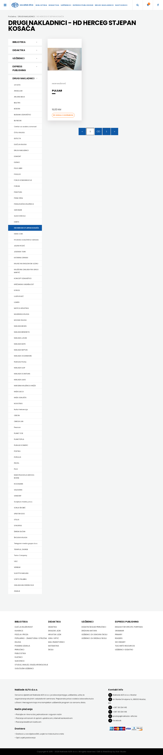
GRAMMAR (119, 630)
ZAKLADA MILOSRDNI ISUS (24, 585)
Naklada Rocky (20, 362)
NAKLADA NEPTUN (21, 350)
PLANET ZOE (18, 433)
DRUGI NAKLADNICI (104, 5)
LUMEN (16, 302)
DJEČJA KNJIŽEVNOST (24, 627)
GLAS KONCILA (19, 216)
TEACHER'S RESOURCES (125, 646)
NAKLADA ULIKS (20, 380)
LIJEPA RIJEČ (19, 296)
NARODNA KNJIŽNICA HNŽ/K (25, 385)
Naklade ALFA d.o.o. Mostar (125, 695)
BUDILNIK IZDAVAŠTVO (22, 114)
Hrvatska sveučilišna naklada (26, 240)
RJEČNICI (19, 657)
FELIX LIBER (18, 168)
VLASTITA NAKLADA (21, 573)
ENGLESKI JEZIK (54, 630)
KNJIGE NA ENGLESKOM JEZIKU (26, 263)
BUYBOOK (18, 120)
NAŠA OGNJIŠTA (20, 397)
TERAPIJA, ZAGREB (21, 549)
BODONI (17, 109)
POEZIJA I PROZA (21, 634)
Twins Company (20, 555)
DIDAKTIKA (54, 5)
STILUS (16, 519)
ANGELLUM (18, 91)
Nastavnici (121, 5)
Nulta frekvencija (21, 409)
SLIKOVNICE (19, 661)
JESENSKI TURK (20, 252)
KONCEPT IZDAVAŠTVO (22, 278)
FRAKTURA (18, 192)
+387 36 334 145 (120, 707)
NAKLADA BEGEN (20, 326)
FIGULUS (17, 174)
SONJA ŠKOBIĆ (19, 508)
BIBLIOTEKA (41, 5)
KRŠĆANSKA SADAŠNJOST (24, 284)
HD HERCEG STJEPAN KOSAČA (26, 228)
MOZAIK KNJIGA (20, 320)
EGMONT (17, 156)
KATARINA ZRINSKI (21, 257)
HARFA (16, 222)
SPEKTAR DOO (19, 513)
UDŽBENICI (66, 5)
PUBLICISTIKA (20, 653)
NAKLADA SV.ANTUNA (22, 374)
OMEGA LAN (18, 421)
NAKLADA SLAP (19, 368)
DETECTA (17, 138)
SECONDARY (120, 642)
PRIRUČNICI (19, 649)
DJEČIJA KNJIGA (20, 144)
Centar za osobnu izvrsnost (25, 126)
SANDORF (17, 496)
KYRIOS (17, 290)
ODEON (17, 415)
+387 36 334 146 (120, 712)
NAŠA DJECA (19, 391)
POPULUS (17, 457)
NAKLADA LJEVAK (20, 338)
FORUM (17, 186)
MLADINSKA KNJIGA (21, 314)
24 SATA (17, 85)
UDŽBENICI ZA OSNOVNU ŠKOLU (94, 634)
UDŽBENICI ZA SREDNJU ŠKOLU (94, 638)
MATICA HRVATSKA (21, 308)
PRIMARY (118, 634)
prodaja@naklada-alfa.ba (125, 716)
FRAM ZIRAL (18, 198)
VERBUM (17, 567)
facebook (117, 720)
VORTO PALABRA (20, 579)
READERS (119, 638)
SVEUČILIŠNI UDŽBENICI (24, 668)
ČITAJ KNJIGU (19, 132)
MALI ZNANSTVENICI (56, 642)
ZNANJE (17, 591)
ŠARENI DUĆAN (19, 531)
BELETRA (17, 103)
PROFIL (16, 463)
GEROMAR (18, 210)
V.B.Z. (16, 561)
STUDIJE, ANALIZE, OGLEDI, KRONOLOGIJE (31, 664)
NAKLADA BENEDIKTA (22, 332)
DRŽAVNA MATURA (89, 630)
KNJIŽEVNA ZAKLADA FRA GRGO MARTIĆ (26, 271)
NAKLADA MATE (20, 344)
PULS (16, 469)
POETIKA (17, 451)
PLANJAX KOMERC (21, 445)
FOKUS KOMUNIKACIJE (23, 180)
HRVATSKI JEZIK (54, 634)
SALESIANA (18, 490)
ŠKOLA (50, 649)
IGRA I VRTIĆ (53, 638)
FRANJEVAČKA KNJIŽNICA (24, 204)
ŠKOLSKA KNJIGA (20, 537)
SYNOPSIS (18, 525)
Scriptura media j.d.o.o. (23, 502)
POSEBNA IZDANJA (22, 646)
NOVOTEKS (18, 403)
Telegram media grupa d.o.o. (26, 543)
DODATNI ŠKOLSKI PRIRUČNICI (94, 627)
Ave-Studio (121, 751)
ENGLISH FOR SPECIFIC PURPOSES (129, 627)
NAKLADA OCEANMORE (23, 356)
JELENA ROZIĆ (19, 246)
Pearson (17, 427)
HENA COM (18, 234)
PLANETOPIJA (19, 439)
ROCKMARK (18, 484)
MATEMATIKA (53, 646)
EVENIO (17, 162)
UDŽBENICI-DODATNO (124, 649)
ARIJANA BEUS (19, 97)
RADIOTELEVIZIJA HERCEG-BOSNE (24, 476)
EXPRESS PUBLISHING (83, 5)
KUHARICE (19, 630)
